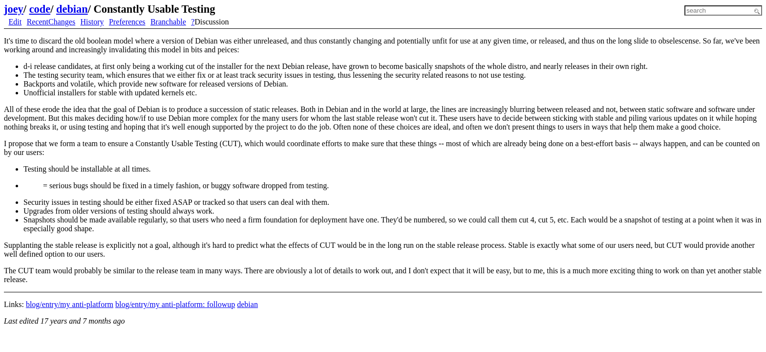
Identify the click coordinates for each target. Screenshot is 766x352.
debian (72, 9)
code (40, 9)
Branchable (168, 22)
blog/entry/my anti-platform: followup (175, 304)
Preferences (127, 22)
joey (13, 9)
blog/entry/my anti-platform (69, 304)
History (92, 22)
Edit (15, 22)
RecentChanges (51, 22)
